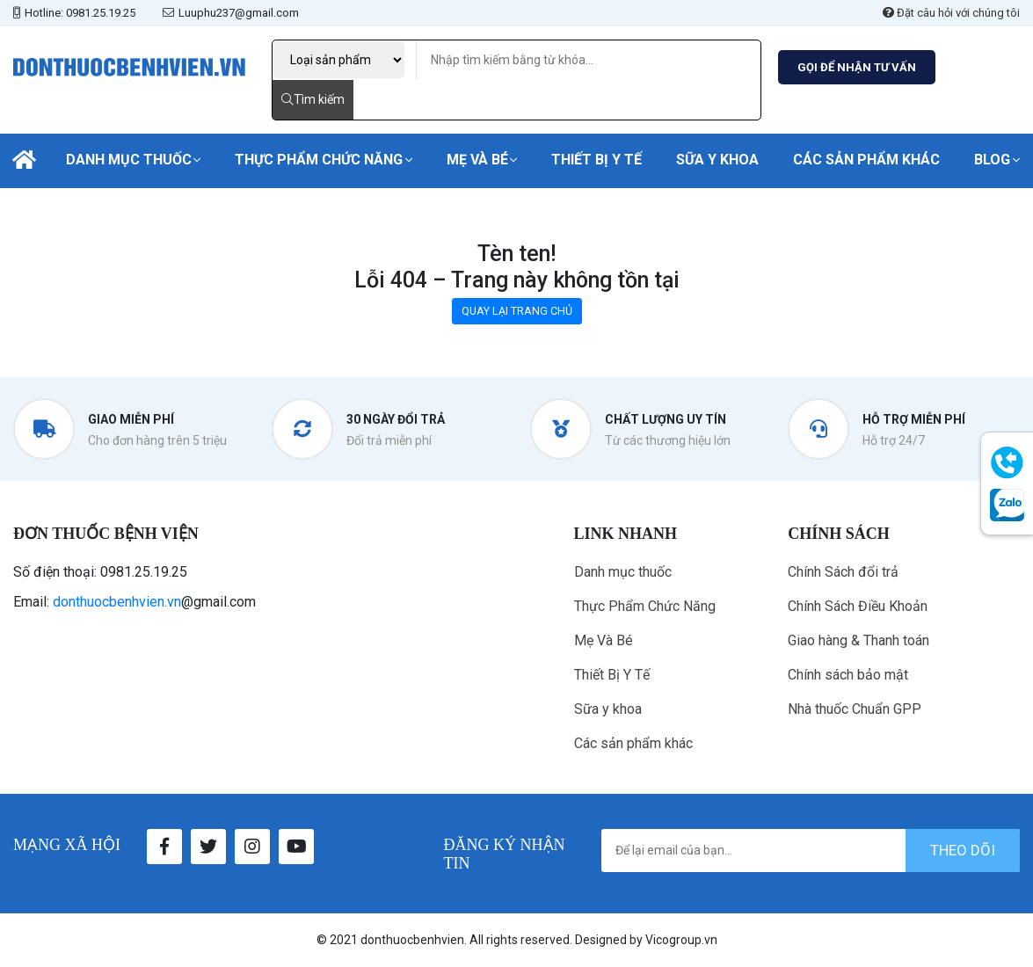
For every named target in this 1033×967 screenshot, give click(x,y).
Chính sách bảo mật (848, 674)
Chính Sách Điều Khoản (858, 606)
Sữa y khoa (717, 159)
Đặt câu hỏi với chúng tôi (951, 12)
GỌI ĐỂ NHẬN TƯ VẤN (856, 67)
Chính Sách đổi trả (843, 571)
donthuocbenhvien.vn (117, 601)
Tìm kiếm (313, 99)
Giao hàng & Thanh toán (858, 640)
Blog (992, 159)
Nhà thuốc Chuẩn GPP (854, 709)
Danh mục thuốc (129, 159)
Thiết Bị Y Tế (596, 159)
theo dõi (962, 850)
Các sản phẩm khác (866, 159)
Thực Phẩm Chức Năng (319, 159)
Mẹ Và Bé (477, 159)
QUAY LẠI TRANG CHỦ (517, 310)
